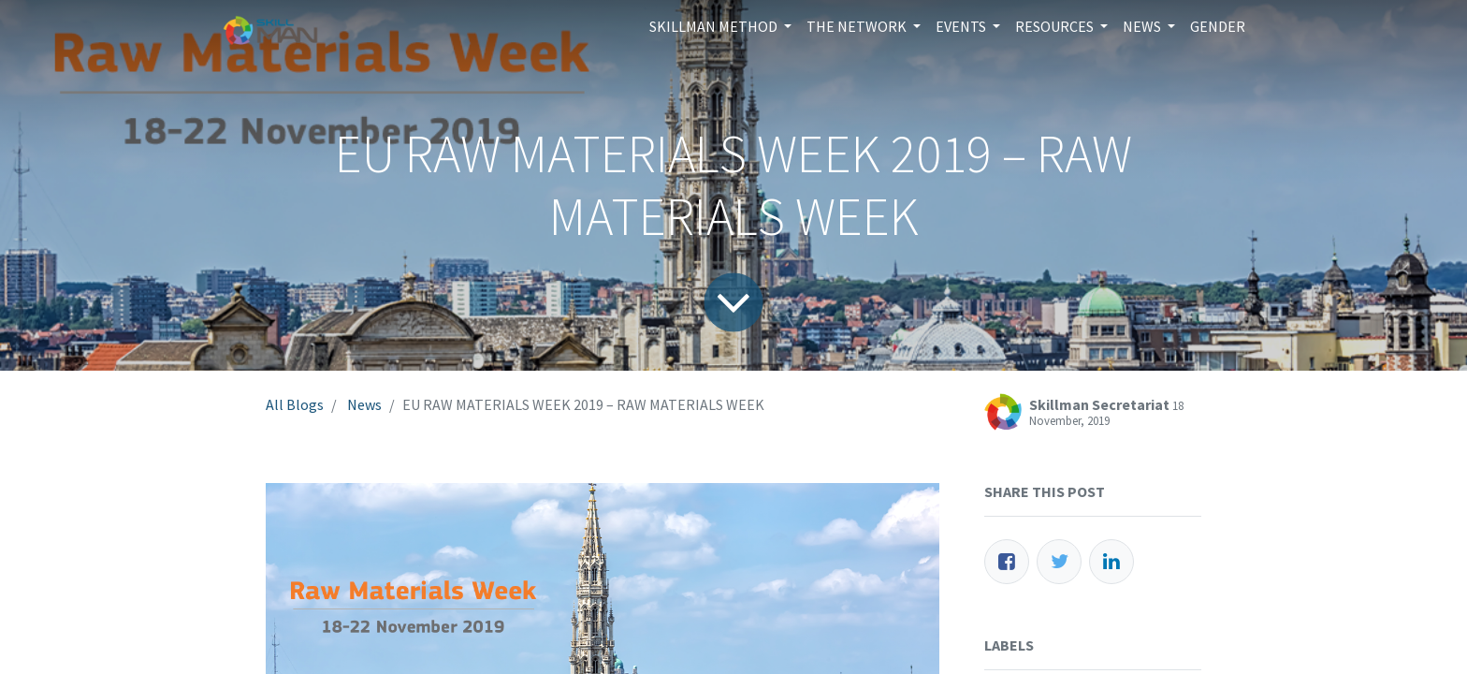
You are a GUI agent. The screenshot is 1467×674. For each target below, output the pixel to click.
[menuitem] (1218, 26)
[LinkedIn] (1111, 561)
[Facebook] (1006, 561)
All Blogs (295, 404)
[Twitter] (1059, 561)
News (364, 404)
